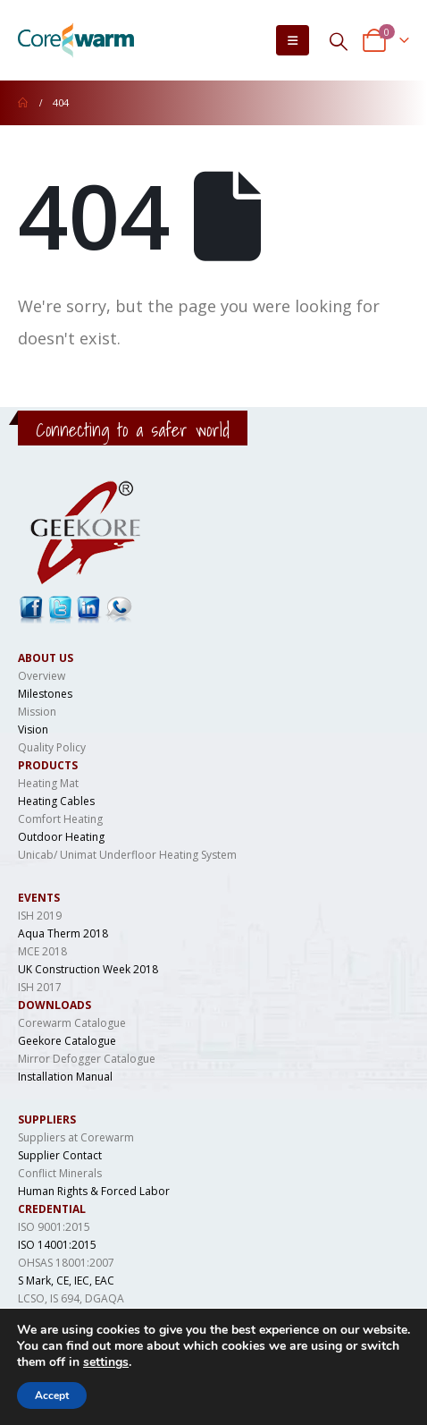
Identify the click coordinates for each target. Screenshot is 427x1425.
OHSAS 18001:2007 (66, 1262)
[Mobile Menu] (292, 40)
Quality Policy (52, 747)
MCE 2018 (42, 951)
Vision (33, 729)
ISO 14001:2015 (57, 1244)
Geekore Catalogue (67, 1040)
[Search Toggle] (338, 40)
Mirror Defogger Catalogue (86, 1058)
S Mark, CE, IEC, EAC (66, 1280)
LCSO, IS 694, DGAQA (71, 1298)
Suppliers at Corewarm (76, 1137)
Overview (41, 675)
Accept (52, 1395)
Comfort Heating (60, 819)
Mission (37, 711)
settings (106, 1362)
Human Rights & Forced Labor (94, 1191)
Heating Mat (48, 783)
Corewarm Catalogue (72, 1023)
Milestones (45, 693)
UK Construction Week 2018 (88, 969)
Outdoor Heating (61, 836)
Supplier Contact (60, 1155)
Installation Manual (65, 1076)
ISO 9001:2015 (54, 1226)
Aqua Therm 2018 (63, 933)
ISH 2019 (40, 915)
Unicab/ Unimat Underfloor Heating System (127, 854)
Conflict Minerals (60, 1173)
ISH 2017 (40, 987)
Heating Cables (56, 801)
